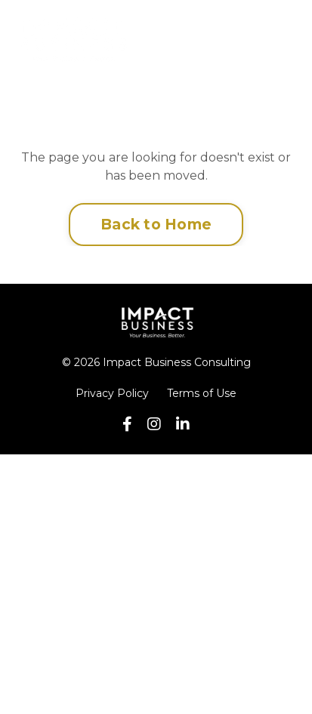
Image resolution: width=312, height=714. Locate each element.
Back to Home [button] (156, 224)
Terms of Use (201, 393)
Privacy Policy (112, 393)
